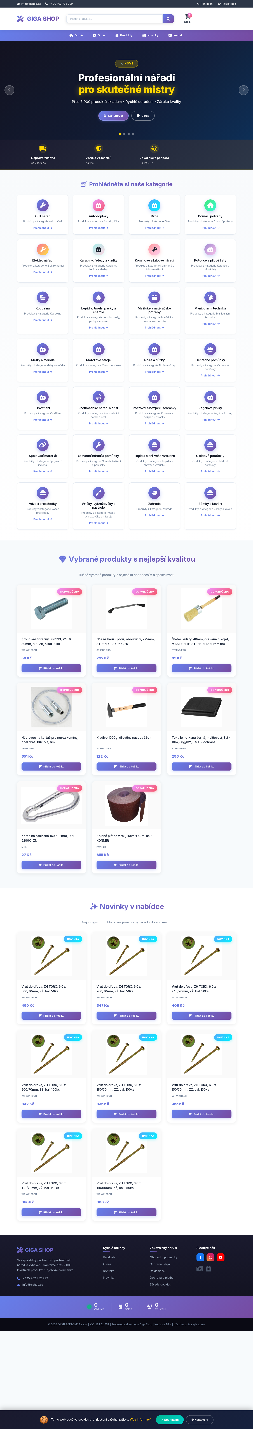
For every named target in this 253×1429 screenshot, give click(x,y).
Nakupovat (112, 115)
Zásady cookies (160, 1382)
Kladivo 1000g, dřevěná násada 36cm (124, 797)
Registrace (227, 3)
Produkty (124, 35)
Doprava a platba (162, 1376)
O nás (99, 35)
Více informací (140, 1419)
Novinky (150, 35)
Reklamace (157, 1369)
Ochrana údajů (160, 1362)
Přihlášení (205, 3)
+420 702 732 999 (59, 3)
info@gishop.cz (29, 3)
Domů (76, 35)
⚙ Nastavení (199, 1419)
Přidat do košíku (51, 718)
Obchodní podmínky (163, 1355)
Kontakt (176, 35)
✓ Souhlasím (170, 1419)
